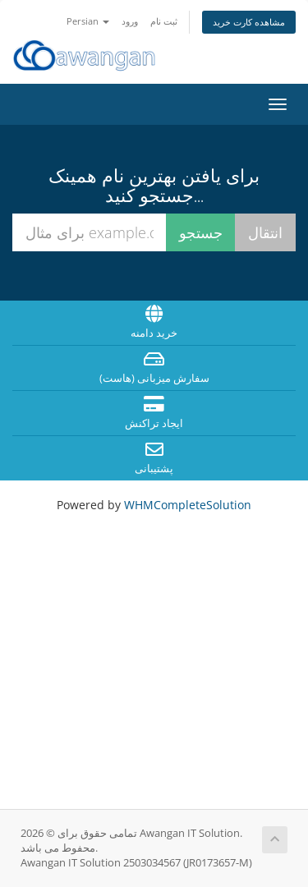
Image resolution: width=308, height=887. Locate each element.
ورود (130, 21)
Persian (88, 21)
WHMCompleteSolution (187, 504)
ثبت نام (163, 21)
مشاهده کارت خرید (249, 22)
